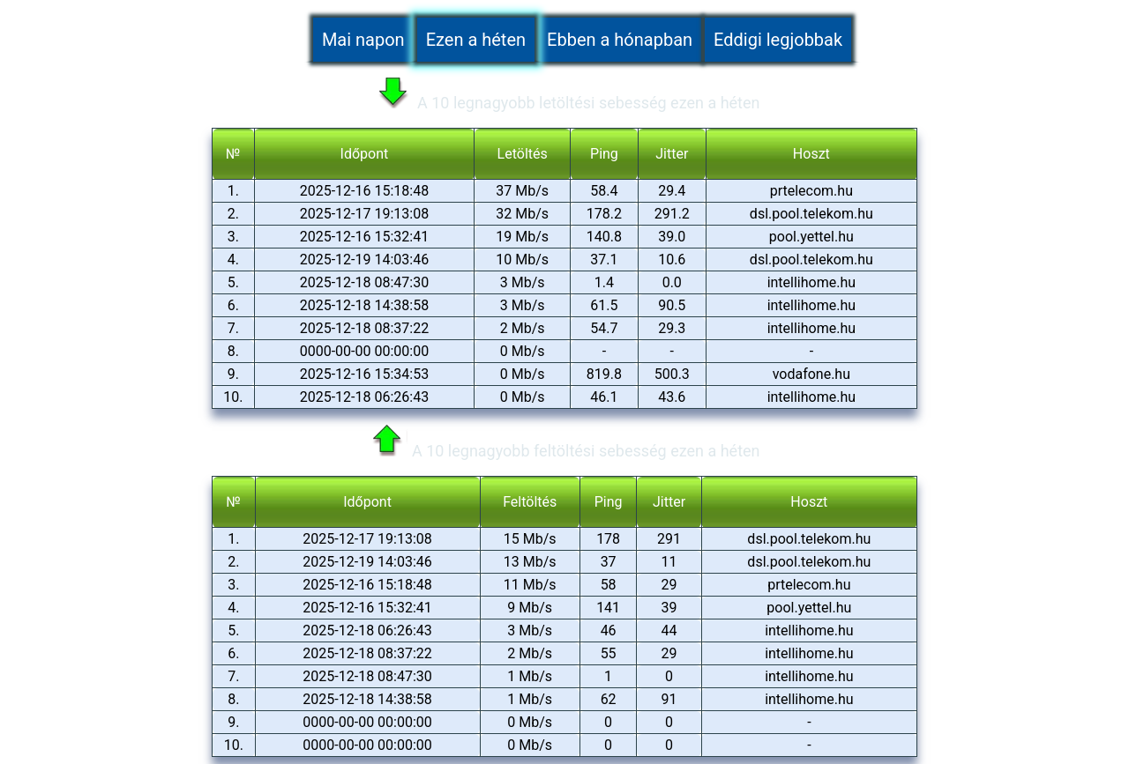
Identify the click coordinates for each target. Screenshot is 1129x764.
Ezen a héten (475, 40)
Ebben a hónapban (619, 40)
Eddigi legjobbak (778, 40)
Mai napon (362, 40)
